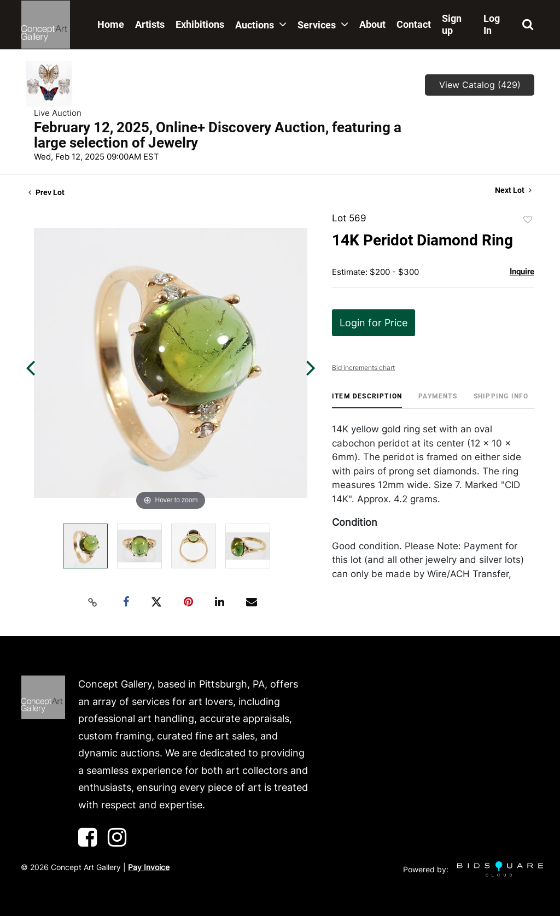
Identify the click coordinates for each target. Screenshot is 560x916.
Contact (413, 24)
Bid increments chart (363, 367)
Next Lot (513, 190)
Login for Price (373, 322)
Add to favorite (527, 220)
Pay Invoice (149, 867)
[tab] (367, 400)
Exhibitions (200, 24)
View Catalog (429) (480, 84)
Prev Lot (46, 192)
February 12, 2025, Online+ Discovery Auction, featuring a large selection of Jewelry (217, 135)
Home (110, 24)
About (372, 24)
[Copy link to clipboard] (93, 602)
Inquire (522, 272)
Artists (150, 24)
